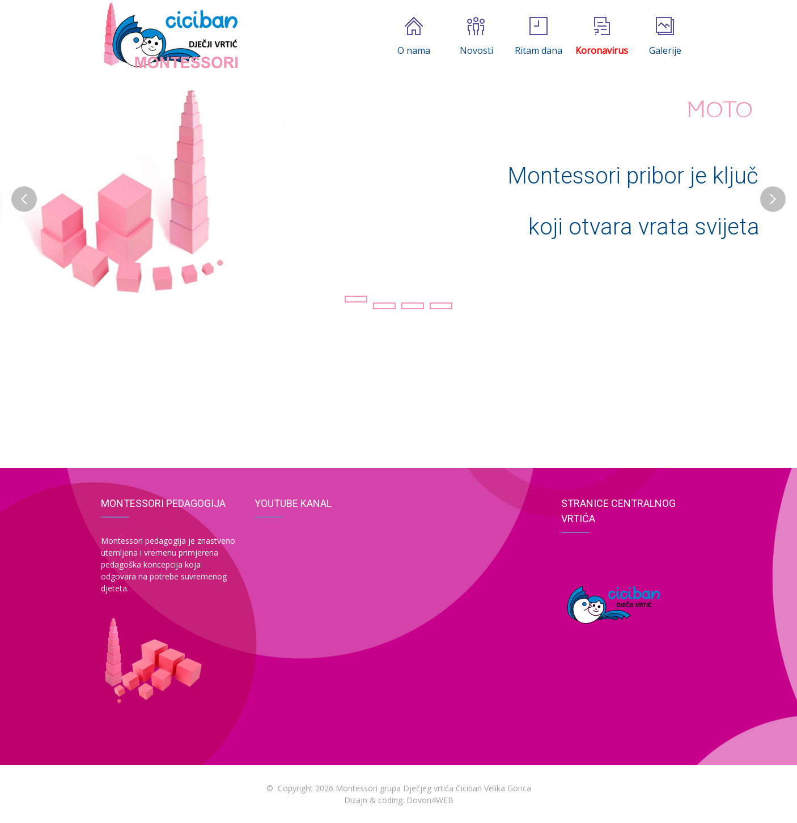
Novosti (476, 37)
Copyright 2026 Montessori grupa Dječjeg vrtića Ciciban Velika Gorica (404, 788)
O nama (413, 37)
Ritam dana (538, 37)
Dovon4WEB (429, 800)
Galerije (665, 37)
